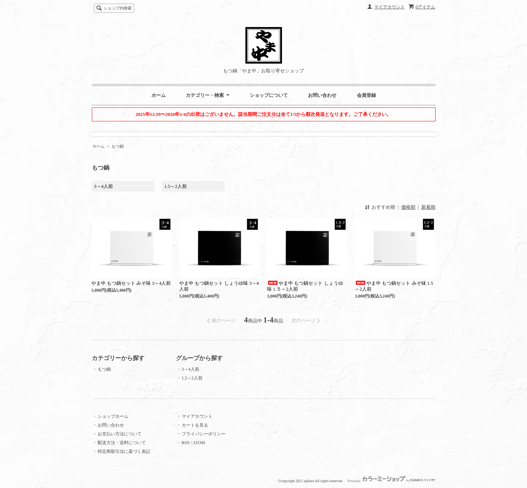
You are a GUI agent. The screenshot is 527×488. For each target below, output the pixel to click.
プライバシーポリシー (204, 433)
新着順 (428, 207)
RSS (185, 442)
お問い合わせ (322, 95)
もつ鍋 (118, 146)
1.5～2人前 (175, 186)
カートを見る (195, 425)
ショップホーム (113, 416)
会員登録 (366, 95)
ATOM (199, 442)
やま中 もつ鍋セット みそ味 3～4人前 (131, 283)
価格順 (408, 207)
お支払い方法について (120, 433)
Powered (391, 481)
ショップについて (269, 95)
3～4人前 (103, 186)
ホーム (158, 95)
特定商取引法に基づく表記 (124, 451)
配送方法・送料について (122, 442)
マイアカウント (389, 7)
